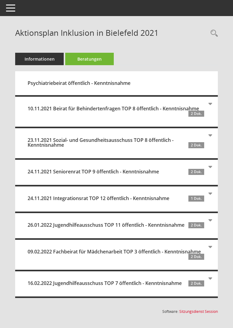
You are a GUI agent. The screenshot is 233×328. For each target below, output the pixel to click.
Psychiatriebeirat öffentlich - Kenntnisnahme (79, 83)
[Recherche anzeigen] (213, 33)
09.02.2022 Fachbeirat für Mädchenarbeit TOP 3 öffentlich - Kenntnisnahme (116, 254)
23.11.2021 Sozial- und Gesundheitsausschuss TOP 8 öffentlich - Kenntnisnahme (116, 142)
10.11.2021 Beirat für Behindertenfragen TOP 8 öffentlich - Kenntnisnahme (116, 111)
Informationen (40, 59)
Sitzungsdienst (198, 311)
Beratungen (89, 59)
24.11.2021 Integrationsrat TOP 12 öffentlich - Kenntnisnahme (116, 198)
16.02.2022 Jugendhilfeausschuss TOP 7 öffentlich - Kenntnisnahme (116, 283)
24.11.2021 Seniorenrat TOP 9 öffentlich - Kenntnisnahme (116, 171)
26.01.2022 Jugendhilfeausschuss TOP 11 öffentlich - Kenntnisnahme (116, 225)
